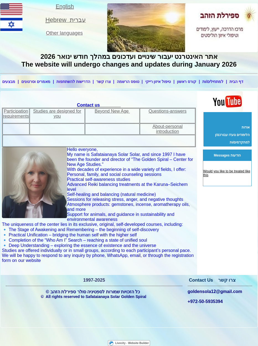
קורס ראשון (186, 81)
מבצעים (8, 81)
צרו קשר (103, 81)
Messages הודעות (227, 155)
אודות (246, 127)
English (65, 6)
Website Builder (138, 343)
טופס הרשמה (128, 81)
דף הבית (236, 81)
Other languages (64, 33)
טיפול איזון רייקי (158, 81)
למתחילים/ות (212, 81)
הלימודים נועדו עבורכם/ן (232, 135)
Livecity (120, 343)
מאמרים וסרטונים (35, 81)
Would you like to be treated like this (226, 174)
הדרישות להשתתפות (73, 81)
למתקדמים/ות (240, 142)
